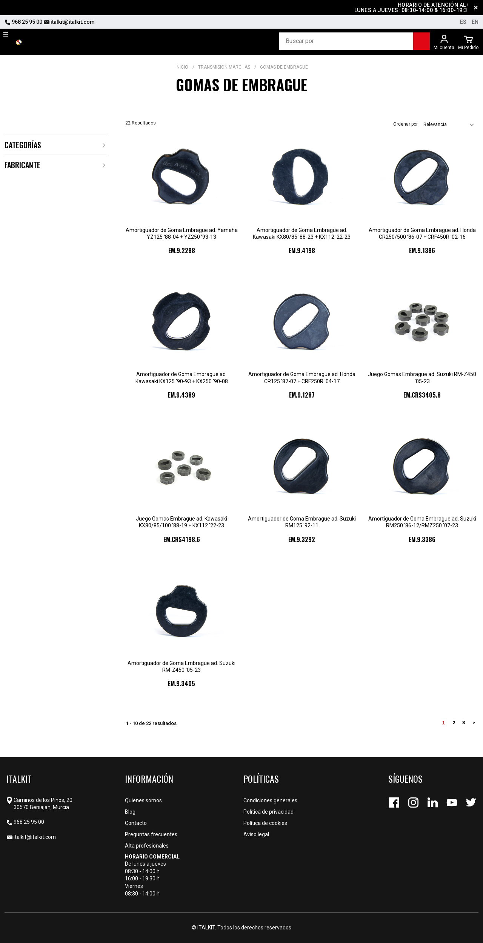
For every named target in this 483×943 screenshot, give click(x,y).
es (463, 22)
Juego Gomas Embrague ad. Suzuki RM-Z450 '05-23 (422, 377)
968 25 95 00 (23, 22)
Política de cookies (265, 823)
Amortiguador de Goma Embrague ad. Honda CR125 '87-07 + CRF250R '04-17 (301, 377)
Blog (130, 812)
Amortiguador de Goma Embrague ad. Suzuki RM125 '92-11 (302, 522)
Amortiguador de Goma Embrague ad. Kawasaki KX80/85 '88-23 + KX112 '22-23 (302, 233)
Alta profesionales (147, 846)
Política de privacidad (268, 812)
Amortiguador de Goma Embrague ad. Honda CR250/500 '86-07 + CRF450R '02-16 (422, 233)
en (475, 22)
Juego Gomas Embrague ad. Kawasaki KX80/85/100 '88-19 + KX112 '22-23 (181, 522)
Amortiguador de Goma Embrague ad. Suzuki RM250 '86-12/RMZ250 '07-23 (422, 522)
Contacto (136, 823)
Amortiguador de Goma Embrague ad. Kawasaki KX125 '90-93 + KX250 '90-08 (181, 377)
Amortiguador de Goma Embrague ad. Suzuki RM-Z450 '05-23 (181, 666)
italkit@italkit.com (69, 22)
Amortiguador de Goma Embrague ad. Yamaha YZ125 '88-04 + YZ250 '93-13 (182, 233)
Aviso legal (256, 834)
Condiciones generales (270, 800)
